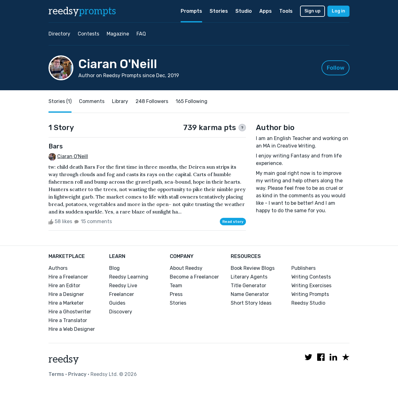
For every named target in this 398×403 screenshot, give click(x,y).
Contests (88, 34)
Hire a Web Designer (72, 329)
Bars (56, 146)
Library (120, 101)
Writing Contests (311, 277)
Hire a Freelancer (68, 277)
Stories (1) (60, 101)
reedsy (64, 359)
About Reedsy (186, 268)
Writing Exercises (311, 285)
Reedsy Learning (128, 277)
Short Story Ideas (251, 303)
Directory (59, 34)
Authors (58, 268)
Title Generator (248, 285)
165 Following (191, 101)
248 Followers (152, 101)
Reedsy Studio (308, 303)
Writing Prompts (310, 294)
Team (176, 285)
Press (176, 294)
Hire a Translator (68, 320)
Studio (243, 11)
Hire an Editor (64, 285)
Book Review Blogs (253, 268)
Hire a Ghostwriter (70, 312)
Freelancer (121, 294)
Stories (219, 11)
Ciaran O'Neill (72, 156)
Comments (91, 101)
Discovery (120, 312)
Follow (336, 67)
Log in (338, 11)
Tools (286, 11)
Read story (232, 221)
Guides (117, 303)
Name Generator (250, 294)
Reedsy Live (123, 285)
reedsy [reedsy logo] (82, 11)
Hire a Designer (66, 294)
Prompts (191, 11)
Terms (56, 374)
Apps (265, 11)
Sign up (312, 11)
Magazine (118, 34)
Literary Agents (249, 277)
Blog (114, 268)
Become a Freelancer (194, 277)
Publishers (303, 268)
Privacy (77, 374)
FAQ (141, 34)
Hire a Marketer (66, 303)
